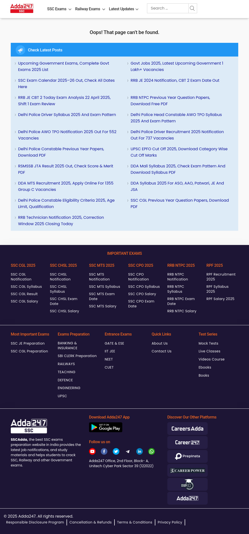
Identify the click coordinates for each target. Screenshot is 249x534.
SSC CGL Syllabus (26, 286)
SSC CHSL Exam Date (64, 301)
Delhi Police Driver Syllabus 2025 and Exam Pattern (67, 114)
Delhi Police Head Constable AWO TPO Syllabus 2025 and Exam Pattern (176, 118)
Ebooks (205, 367)
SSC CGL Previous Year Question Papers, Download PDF (180, 203)
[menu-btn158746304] (70, 8)
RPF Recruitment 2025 (221, 277)
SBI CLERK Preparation (77, 355)
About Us (160, 343)
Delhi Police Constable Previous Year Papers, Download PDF (61, 152)
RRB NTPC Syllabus (175, 289)
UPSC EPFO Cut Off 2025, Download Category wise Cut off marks (179, 152)
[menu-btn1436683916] (104, 8)
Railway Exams (87, 9)
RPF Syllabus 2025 (217, 289)
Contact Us (162, 351)
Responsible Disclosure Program (35, 522)
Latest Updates (121, 9)
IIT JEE (110, 351)
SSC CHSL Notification (60, 277)
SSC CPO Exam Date (141, 304)
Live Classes (209, 351)
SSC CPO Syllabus (144, 286)
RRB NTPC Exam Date (181, 301)
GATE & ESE (114, 343)
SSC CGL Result (24, 293)
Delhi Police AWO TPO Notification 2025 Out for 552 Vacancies (67, 135)
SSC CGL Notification (21, 277)
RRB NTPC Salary (181, 311)
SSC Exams (56, 9)
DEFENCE (65, 380)
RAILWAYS (66, 363)
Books (204, 375)
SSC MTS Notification (99, 277)
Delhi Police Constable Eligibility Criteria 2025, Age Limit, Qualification (66, 203)
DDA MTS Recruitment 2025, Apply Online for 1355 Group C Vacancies (65, 186)
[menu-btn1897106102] (137, 8)
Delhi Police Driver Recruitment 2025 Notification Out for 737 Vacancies (177, 135)
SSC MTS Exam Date (102, 296)
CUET (109, 367)
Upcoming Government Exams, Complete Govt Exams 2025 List (63, 66)
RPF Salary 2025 (220, 298)
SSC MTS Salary (102, 306)
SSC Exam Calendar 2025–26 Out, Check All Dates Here (66, 84)
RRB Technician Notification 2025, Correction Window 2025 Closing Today (61, 221)
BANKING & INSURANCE (68, 345)
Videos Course (212, 359)
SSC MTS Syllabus (104, 286)
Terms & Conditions (134, 522)
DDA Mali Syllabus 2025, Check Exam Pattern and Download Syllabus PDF (178, 169)
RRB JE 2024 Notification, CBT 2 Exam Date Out (175, 80)
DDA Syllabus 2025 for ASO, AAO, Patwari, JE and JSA (177, 186)
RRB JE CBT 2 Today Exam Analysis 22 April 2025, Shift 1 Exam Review (64, 101)
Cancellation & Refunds (90, 522)
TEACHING (66, 372)
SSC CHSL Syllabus (58, 289)
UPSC (62, 396)
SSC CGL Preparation (29, 351)
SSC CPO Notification (138, 277)
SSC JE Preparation (28, 343)
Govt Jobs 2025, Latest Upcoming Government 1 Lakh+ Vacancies (177, 66)
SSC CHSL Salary (64, 311)
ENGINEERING (69, 387)
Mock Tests (208, 343)
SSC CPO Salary (142, 293)
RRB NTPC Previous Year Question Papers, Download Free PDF (170, 101)
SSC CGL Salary (24, 301)
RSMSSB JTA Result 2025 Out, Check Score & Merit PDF (65, 169)
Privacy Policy (170, 522)
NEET (109, 359)
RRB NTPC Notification (177, 277)
